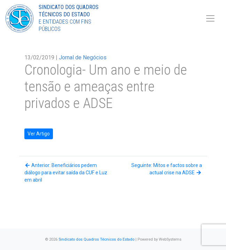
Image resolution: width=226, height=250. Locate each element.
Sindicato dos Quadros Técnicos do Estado (96, 239)
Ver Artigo (39, 133)
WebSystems (170, 239)
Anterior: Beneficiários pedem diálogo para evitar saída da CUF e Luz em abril (65, 172)
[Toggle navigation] (210, 18)
